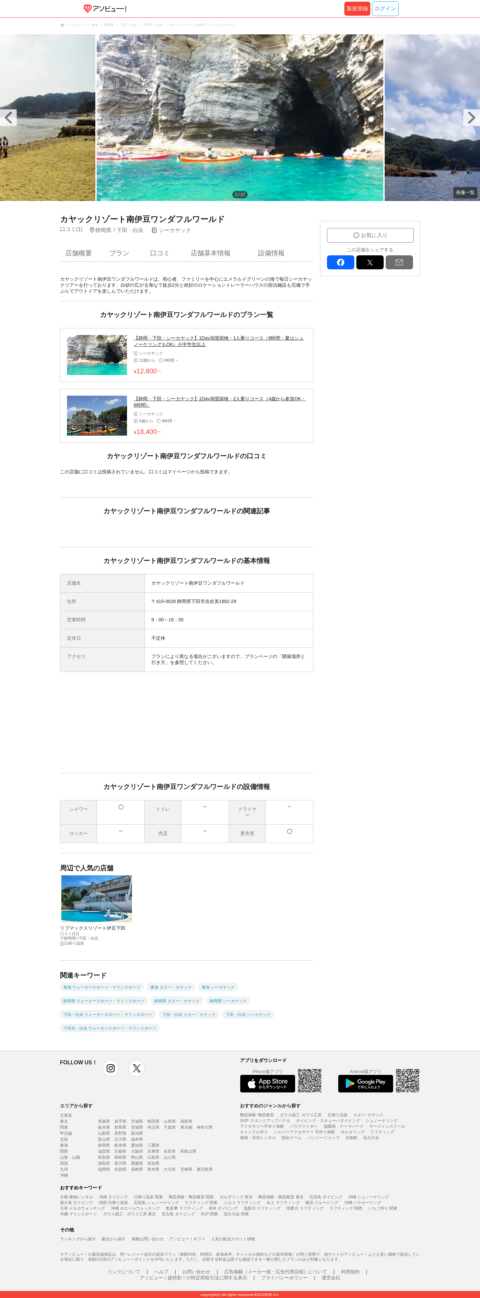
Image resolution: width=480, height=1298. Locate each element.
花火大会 (371, 1137)
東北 (64, 1121)
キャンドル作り (254, 1132)
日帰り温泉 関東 (148, 1197)
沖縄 (64, 1175)
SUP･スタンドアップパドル (265, 1120)
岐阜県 (120, 1145)
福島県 (186, 1121)
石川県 (120, 1139)
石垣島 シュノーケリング (156, 1202)
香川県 (120, 1163)
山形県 (170, 1121)
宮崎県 (186, 1169)
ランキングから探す (78, 1239)
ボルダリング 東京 (236, 1197)
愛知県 (137, 1145)
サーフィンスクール (387, 1126)
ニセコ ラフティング (242, 1202)
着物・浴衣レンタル (258, 1137)
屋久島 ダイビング (76, 1202)
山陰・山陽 (70, 1157)
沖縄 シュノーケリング (368, 1197)
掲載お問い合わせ (148, 1239)
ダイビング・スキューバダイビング (328, 1120)
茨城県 (137, 1127)
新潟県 (137, 1133)
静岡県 (104, 1145)
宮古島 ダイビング (178, 1214)
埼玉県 (153, 1127)
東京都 (186, 1127)
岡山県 (137, 1157)
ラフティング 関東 (201, 1202)
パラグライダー (304, 1126)
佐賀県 (120, 1169)
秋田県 (153, 1121)
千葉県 (170, 1127)
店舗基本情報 (211, 253)
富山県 (104, 1139)
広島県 (153, 1157)
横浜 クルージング (321, 1202)
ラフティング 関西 (345, 1208)
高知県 (153, 1163)
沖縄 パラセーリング (362, 1202)
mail (399, 262)
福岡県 (104, 1169)
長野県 (120, 1133)
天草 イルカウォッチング (82, 1208)
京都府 (120, 1151)
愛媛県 (137, 1163)
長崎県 (137, 1169)
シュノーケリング (382, 1120)
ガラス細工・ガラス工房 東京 (129, 1214)
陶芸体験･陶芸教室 (257, 1115)
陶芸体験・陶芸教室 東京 (280, 1197)
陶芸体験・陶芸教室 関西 (191, 1197)
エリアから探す (76, 1105)
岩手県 (120, 1121)
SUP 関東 (209, 1214)
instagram (110, 1068)
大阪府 (137, 1151)
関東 (64, 1127)
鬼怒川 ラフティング (262, 1208)
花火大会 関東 (236, 1214)
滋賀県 (104, 1151)
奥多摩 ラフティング (184, 1208)
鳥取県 (104, 1157)
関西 (64, 1151)
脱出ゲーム (292, 1137)
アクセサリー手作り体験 (262, 1126)
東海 (64, 1145)
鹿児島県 (205, 1169)
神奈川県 (205, 1127)
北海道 (66, 1115)
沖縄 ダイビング (113, 1197)
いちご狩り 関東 (382, 1208)
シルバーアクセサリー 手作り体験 (304, 1132)
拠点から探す (114, 1239)
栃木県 (104, 1127)
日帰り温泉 (338, 1115)
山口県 (170, 1157)
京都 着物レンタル (76, 1197)
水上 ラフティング (282, 1202)
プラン (119, 253)
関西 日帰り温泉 (113, 1202)
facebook (340, 262)
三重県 (153, 1145)
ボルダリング (353, 1132)
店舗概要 (78, 253)
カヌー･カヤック (368, 1115)
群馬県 (120, 1127)
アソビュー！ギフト (187, 1239)
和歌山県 (188, 1151)
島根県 (120, 1157)
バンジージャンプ (324, 1137)
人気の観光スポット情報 (233, 1239)
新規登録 (357, 8)
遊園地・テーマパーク (344, 1126)
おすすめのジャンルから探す (270, 1105)
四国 (64, 1163)
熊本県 (153, 1169)
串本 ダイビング (223, 1208)
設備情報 (271, 253)
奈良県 (170, 1151)
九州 (64, 1169)
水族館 (351, 1137)
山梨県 (104, 1133)
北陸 (64, 1139)
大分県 (170, 1169)
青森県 (104, 1121)
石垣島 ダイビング (325, 1197)
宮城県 (137, 1121)
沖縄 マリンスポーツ (78, 1214)
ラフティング (382, 1132)
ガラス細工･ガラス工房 (301, 1115)
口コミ (160, 253)
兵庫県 (153, 1151)
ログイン (385, 8)
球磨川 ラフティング (304, 1208)
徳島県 (104, 1163)
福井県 (137, 1139)
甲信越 (66, 1133)
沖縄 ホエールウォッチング (135, 1208)
